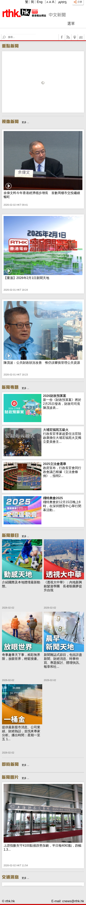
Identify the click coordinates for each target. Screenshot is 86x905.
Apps (62, 2)
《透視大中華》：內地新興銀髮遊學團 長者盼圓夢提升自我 (63, 586)
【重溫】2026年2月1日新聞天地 (26, 278)
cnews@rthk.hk (73, 901)
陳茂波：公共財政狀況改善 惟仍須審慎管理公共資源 (42, 362)
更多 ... (25, 122)
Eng (39, 2)
